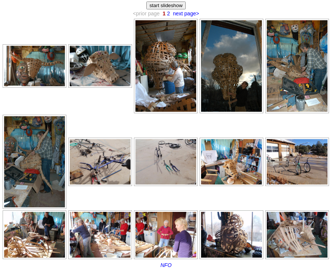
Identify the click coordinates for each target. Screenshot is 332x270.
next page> (186, 13)
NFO (166, 265)
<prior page (146, 13)
